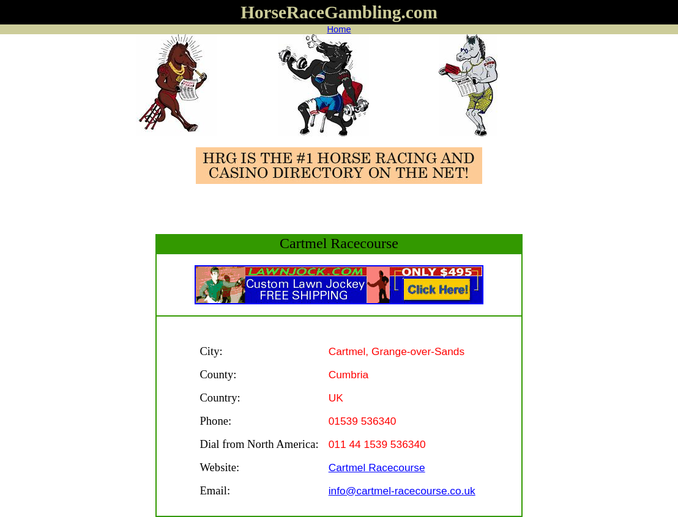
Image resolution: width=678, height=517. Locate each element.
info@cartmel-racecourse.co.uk (402, 491)
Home (339, 29)
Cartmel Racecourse (377, 467)
